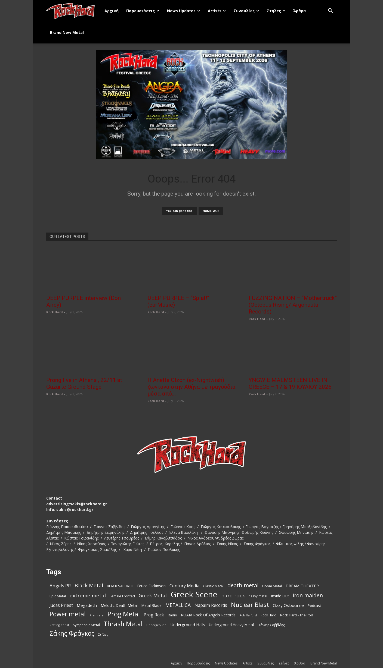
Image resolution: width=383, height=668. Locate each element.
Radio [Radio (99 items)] (172, 615)
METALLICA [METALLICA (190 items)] (178, 605)
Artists (217, 10)
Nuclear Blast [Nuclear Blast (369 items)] (250, 604)
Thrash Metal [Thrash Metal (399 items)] (123, 624)
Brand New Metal (67, 32)
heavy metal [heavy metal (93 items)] (258, 596)
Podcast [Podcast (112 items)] (314, 605)
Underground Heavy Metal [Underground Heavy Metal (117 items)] (231, 624)
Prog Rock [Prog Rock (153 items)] (154, 615)
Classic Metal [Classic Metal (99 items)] (213, 586)
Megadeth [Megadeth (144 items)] (87, 605)
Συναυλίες (246, 10)
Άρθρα (299, 10)
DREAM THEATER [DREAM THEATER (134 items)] (302, 585)
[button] (330, 11)
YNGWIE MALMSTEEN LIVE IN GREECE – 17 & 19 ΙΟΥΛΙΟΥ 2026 (290, 383)
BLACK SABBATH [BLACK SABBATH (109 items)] (120, 586)
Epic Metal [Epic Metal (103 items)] (58, 596)
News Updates (183, 10)
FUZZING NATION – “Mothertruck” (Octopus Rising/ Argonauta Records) (293, 305)
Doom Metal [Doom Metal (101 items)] (272, 586)
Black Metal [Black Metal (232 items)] (89, 585)
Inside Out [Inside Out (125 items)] (280, 595)
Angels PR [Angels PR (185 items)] (60, 585)
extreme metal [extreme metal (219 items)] (88, 595)
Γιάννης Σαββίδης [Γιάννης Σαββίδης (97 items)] (271, 625)
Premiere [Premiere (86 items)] (96, 615)
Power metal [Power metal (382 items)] (68, 614)
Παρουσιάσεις (142, 10)
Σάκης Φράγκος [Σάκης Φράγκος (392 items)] (72, 633)
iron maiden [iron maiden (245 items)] (308, 595)
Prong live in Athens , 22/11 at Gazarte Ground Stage (84, 383)
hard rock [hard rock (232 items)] (233, 595)
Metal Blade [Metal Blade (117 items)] (151, 605)
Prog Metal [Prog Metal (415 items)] (123, 614)
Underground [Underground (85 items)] (156, 625)
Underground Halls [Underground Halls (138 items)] (187, 624)
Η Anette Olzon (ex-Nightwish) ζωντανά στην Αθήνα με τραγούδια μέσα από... (191, 387)
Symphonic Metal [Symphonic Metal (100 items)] (86, 625)
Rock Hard (54, 312)
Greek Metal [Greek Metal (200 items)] (153, 595)
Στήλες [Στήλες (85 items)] (103, 634)
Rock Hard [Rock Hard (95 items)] (268, 615)
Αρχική (111, 10)
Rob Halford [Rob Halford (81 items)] (248, 615)
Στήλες (276, 10)
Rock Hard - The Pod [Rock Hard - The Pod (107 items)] (296, 615)
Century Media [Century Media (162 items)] (184, 586)
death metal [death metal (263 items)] (242, 585)
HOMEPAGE (211, 211)
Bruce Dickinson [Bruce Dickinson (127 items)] (151, 585)
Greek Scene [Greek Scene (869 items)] (194, 594)
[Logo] (73, 11)
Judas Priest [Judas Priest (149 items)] (61, 605)
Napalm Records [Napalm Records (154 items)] (210, 605)
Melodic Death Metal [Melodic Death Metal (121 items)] (119, 605)
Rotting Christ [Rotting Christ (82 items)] (59, 625)
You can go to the (179, 211)
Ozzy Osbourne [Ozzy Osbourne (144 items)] (288, 605)
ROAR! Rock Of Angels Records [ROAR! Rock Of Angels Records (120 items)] (208, 614)
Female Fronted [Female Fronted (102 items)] (122, 596)
